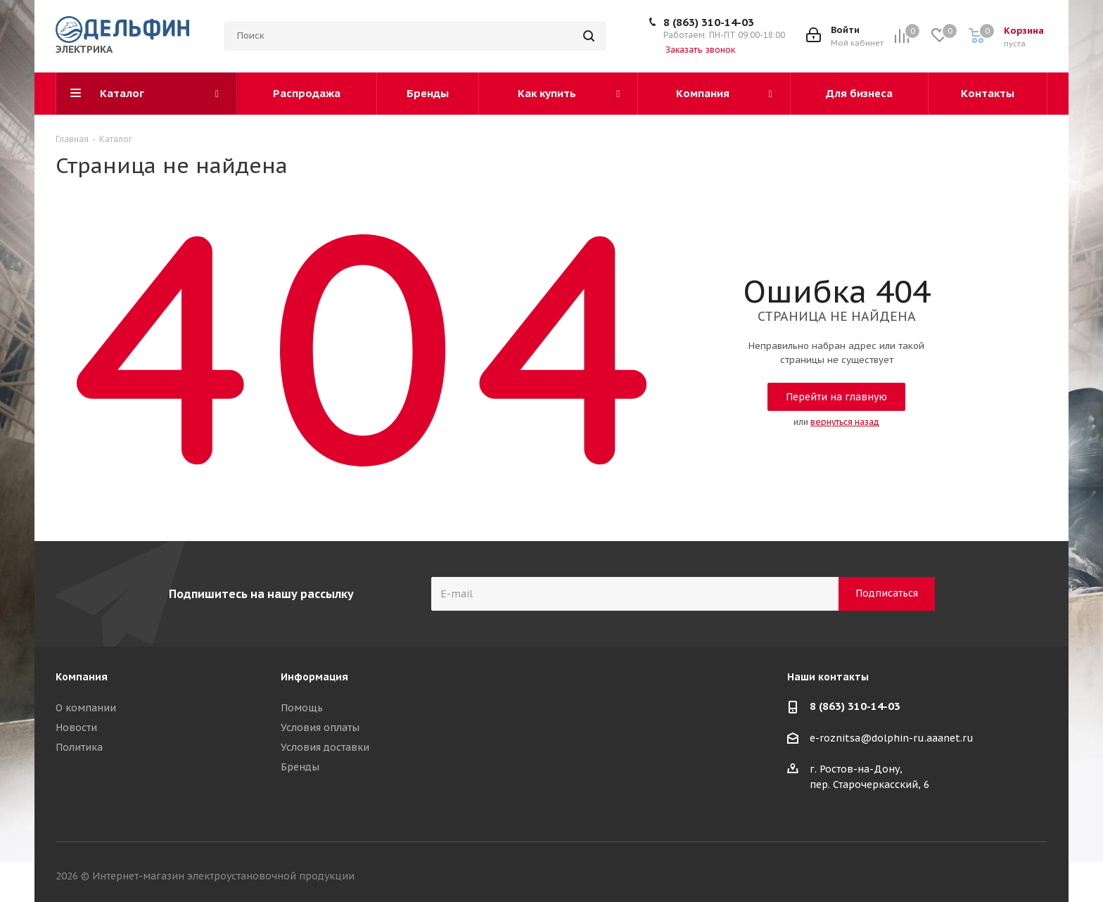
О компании (86, 707)
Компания (82, 677)
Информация (314, 677)
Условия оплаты (320, 727)
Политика (79, 747)
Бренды (300, 767)
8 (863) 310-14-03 (708, 22)
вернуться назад (844, 422)
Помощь (302, 707)
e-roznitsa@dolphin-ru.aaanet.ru (892, 738)
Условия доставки (325, 747)
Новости (76, 727)
